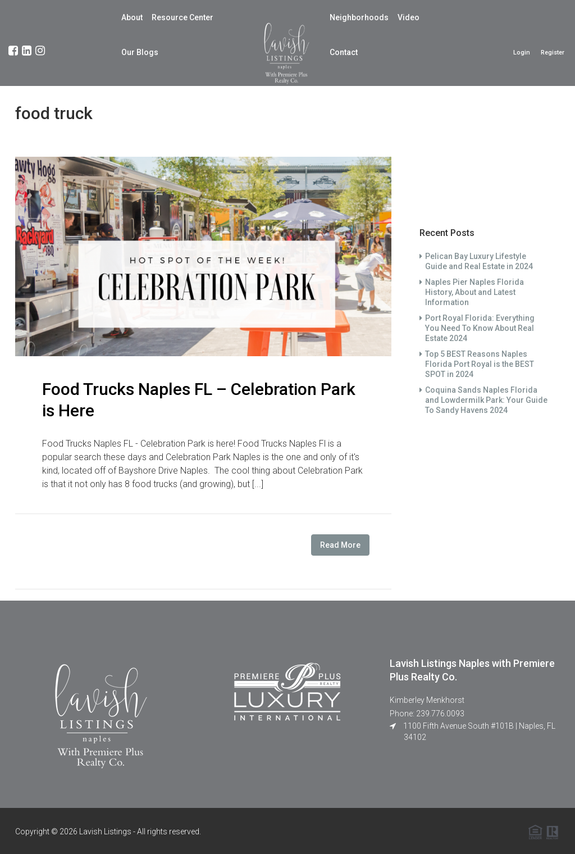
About (132, 17)
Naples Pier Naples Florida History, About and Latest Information (474, 292)
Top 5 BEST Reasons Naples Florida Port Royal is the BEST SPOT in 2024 (479, 364)
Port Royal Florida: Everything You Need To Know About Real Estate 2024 (480, 328)
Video (408, 17)
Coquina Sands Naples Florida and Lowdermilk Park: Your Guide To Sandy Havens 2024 (486, 400)
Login (521, 52)
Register (552, 52)
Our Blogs (139, 52)
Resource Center (182, 17)
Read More (340, 544)
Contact (344, 52)
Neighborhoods (359, 17)
